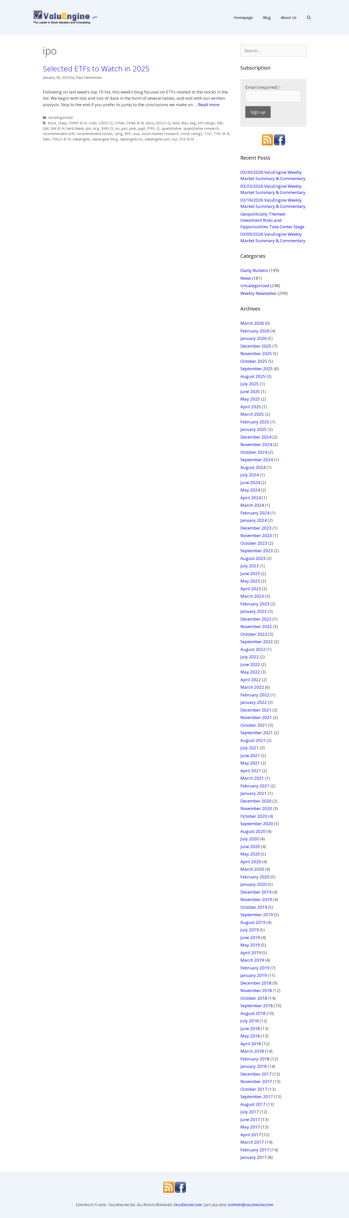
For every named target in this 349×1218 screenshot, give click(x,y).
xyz (174, 139)
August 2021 (252, 740)
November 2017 (256, 1081)
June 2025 (250, 391)
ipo (88, 128)
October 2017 (253, 1089)
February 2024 (254, 513)
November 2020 (256, 808)
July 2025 (249, 384)
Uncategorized (60, 117)
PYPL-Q (153, 128)
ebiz (184, 123)
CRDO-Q (105, 123)
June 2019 (250, 937)
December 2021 (255, 710)
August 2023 (252, 558)
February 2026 (254, 331)
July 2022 (249, 657)
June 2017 (250, 1119)
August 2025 (252, 376)
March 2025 (252, 414)
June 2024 (250, 482)
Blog (267, 17)
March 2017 (252, 1142)
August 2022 (252, 649)
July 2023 (249, 566)
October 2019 (253, 907)
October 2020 (253, 816)
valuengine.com (157, 139)
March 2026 (252, 323)
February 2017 (254, 1150)
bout (52, 123)
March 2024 (252, 505)
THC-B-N (221, 133)
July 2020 (249, 839)
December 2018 (255, 983)
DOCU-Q (163, 123)
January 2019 (253, 975)
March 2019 (252, 960)
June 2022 (250, 664)
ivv (117, 128)
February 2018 (254, 1059)
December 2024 (255, 437)
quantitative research (201, 128)
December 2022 (255, 619)
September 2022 (256, 641)
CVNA (119, 123)
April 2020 (250, 861)
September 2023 (256, 550)
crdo (92, 123)
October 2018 (253, 998)
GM (45, 128)
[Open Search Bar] (309, 17)
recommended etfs (59, 133)
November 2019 (256, 899)
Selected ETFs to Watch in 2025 (96, 68)
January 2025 (253, 429)
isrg (96, 128)
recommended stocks (95, 133)
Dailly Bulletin (254, 270)
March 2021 (252, 778)
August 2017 (252, 1104)
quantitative (171, 128)
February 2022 (254, 695)
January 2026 (253, 338)
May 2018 (250, 1036)
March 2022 (252, 687)
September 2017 (256, 1096)
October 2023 (253, 543)
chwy (62, 123)
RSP (128, 133)
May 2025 (250, 399)
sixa (136, 133)
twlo (46, 139)
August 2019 (252, 922)
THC (208, 133)
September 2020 (256, 823)
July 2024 (249, 475)
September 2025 (256, 368)
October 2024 (253, 452)
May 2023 (250, 581)
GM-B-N (57, 128)
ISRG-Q (107, 128)
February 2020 (254, 877)
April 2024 (250, 497)
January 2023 (253, 611)
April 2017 (250, 1134)
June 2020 (250, 846)
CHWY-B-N (77, 123)
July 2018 (249, 1021)
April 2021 (250, 770)
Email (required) (263, 87)
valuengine (81, 139)
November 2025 (256, 353)
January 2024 (253, 520)
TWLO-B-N (61, 139)
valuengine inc (131, 139)
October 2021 (253, 725)
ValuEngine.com (187, 1205)
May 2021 (250, 763)
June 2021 (250, 755)
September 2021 (256, 732)
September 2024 (256, 459)
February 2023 (254, 604)
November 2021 (256, 717)
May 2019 (250, 945)
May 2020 (250, 854)
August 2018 (252, 1013)
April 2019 (250, 952)
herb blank (75, 128)
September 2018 (256, 1005)
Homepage (243, 17)
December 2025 (255, 346)
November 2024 (256, 444)
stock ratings (191, 133)
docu (150, 123)
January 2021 (253, 793)
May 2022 (250, 672)
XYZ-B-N (186, 139)
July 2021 (249, 748)
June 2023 (250, 573)
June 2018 (250, 1028)
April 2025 (250, 406)
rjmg (119, 133)
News (245, 278)
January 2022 (253, 702)
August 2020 (252, 831)
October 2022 (253, 634)
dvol (175, 123)
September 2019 (256, 914)
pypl (141, 128)
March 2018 (252, 1051)
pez (124, 128)
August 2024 (252, 467)
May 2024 (250, 490)
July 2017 (249, 1112)
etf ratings (206, 123)
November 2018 (256, 990)
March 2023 (252, 596)
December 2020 (255, 801)
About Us (289, 17)
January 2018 (253, 1066)
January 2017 (253, 1157)
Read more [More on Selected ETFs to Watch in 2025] (208, 104)
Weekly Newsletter (258, 293)
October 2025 (253, 361)
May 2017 (250, 1127)
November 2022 (256, 626)
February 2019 (254, 968)
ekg (193, 123)
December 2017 (255, 1074)
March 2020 (252, 869)
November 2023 (256, 535)
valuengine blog (105, 139)
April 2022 (250, 679)
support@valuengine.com (250, 1205)
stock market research (160, 133)
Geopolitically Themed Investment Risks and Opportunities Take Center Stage (272, 220)
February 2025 (254, 422)
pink (132, 128)
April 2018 (250, 1043)
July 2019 (249, 930)
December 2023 (255, 528)
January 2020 (253, 884)
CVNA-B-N (135, 123)
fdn (220, 123)
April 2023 (250, 588)
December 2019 (255, 892)
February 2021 (254, 786)
